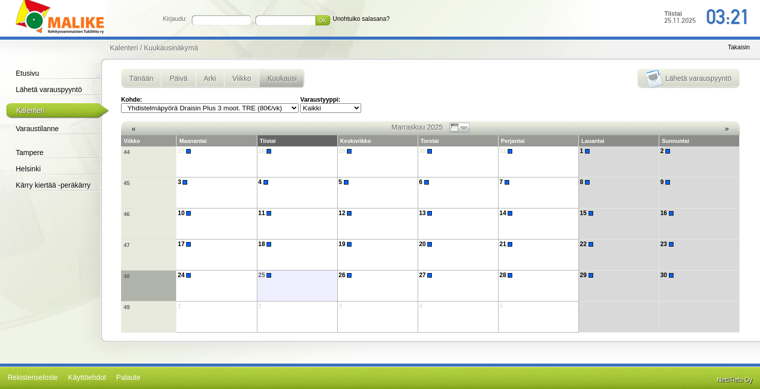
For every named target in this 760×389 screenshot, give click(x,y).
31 (507, 151)
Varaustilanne (37, 129)
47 (127, 245)
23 (668, 244)
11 (266, 213)
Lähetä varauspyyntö (49, 89)
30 (427, 151)
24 (185, 275)
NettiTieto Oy (734, 379)
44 (127, 152)
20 (427, 244)
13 (427, 213)
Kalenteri (30, 110)
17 (185, 244)
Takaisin (739, 47)
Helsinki (28, 169)
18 (266, 244)
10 (185, 213)
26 (347, 275)
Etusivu (27, 73)
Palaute (128, 377)
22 (588, 244)
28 (266, 151)
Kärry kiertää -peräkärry (53, 185)
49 (127, 307)
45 (127, 183)
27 (185, 151)
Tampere (29, 152)
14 (507, 213)
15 (588, 213)
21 (507, 244)
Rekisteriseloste (33, 377)
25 (266, 275)
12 (347, 213)
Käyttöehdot (87, 377)
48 (127, 276)
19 (347, 244)
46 (127, 214)
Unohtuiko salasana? (361, 18)
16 (668, 213)
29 (347, 151)
